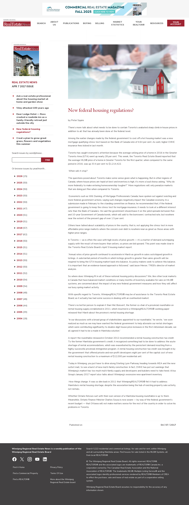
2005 (22, 312)
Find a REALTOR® (21, 479)
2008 (22, 292)
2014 (22, 253)
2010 (22, 279)
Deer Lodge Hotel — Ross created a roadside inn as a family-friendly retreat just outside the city (31, 119)
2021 (22, 208)
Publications (70, 23)
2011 (22, 273)
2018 (22, 228)
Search (40, 23)
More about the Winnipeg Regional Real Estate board (62, 481)
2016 (22, 241)
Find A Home (19, 467)
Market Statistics (114, 23)
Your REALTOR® (137, 23)
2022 (22, 202)
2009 (22, 286)
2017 (22, 234)
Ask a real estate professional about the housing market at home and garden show (33, 99)
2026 (22, 176)
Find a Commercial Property (25, 473)
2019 (22, 221)
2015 (22, 247)
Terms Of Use (56, 473)
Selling (96, 23)
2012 (22, 266)
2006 (22, 305)
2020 (22, 215)
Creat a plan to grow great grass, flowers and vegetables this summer (33, 141)
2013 (22, 260)
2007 (22, 299)
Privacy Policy (56, 467)
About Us (53, 23)
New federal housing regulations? (28, 131)
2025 (22, 182)
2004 (22, 318)
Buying (85, 23)
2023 (22, 195)
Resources (155, 23)
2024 (22, 189)
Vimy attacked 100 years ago (32, 108)
